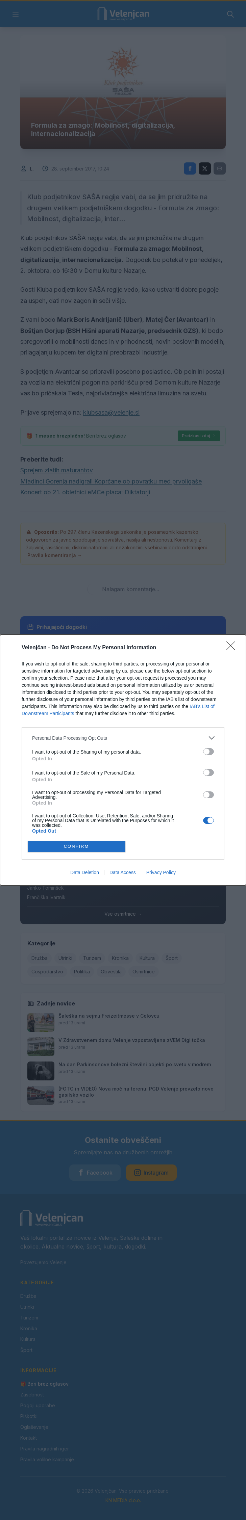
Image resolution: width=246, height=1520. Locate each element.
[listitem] (123, 737)
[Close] (232, 647)
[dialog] (123, 760)
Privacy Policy (161, 872)
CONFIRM (76, 846)
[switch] (208, 751)
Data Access (122, 872)
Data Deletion (84, 872)
